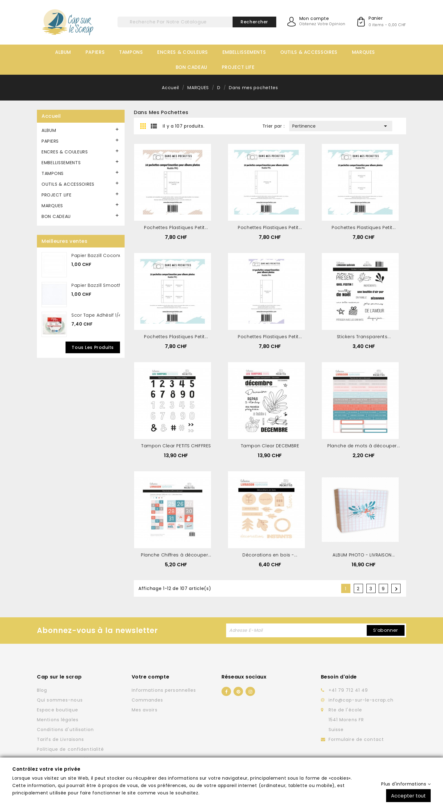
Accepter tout (408, 795)
